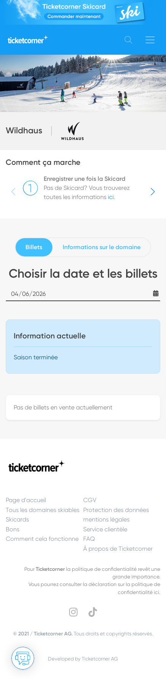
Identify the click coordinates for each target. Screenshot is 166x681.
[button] (152, 191)
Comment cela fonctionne (42, 538)
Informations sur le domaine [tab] (102, 247)
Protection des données (116, 510)
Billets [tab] (33, 247)
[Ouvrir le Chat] (22, 658)
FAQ (89, 538)
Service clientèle (105, 529)
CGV (89, 500)
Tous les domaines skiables (42, 510)
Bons (12, 529)
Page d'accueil (26, 500)
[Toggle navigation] (150, 40)
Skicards (17, 519)
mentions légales (106, 519)
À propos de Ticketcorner (118, 548)
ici (111, 197)
